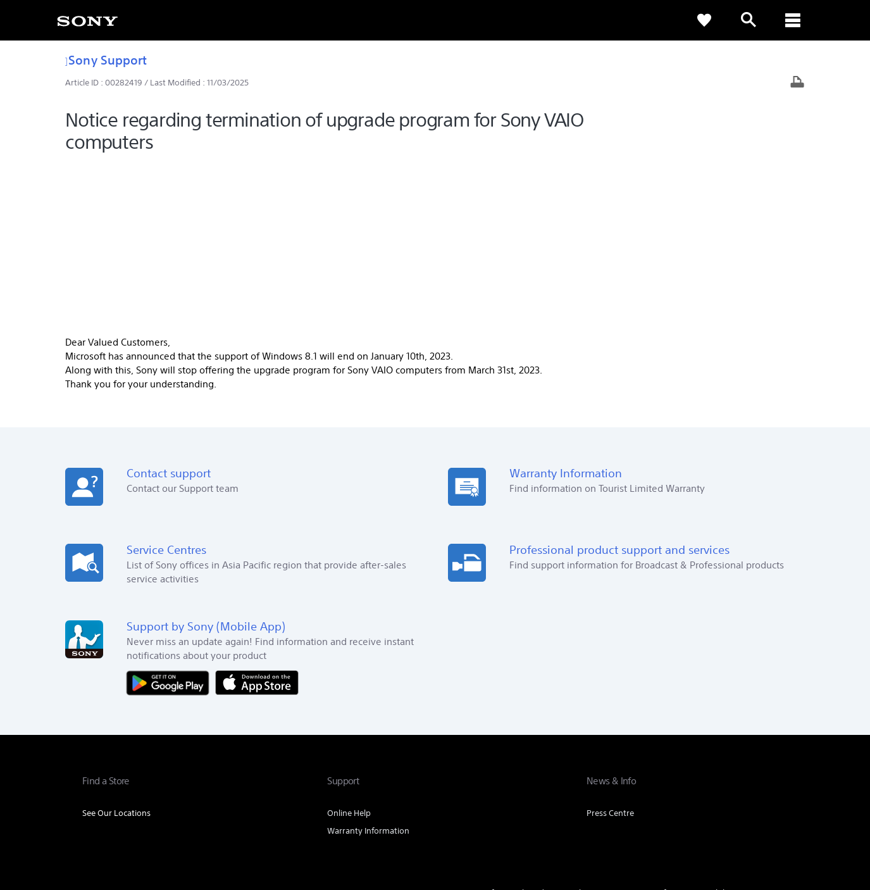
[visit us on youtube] (775, 761)
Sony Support (106, 60)
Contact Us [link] (767, 729)
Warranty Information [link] (368, 667)
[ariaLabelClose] (793, 20)
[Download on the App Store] (257, 519)
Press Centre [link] (610, 649)
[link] (87, 20)
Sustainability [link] (708, 729)
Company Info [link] (644, 729)
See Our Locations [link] (116, 649)
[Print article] (797, 83)
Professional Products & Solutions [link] (541, 729)
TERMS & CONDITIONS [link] (119, 821)
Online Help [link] (349, 649)
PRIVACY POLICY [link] (191, 821)
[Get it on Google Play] (171, 519)
